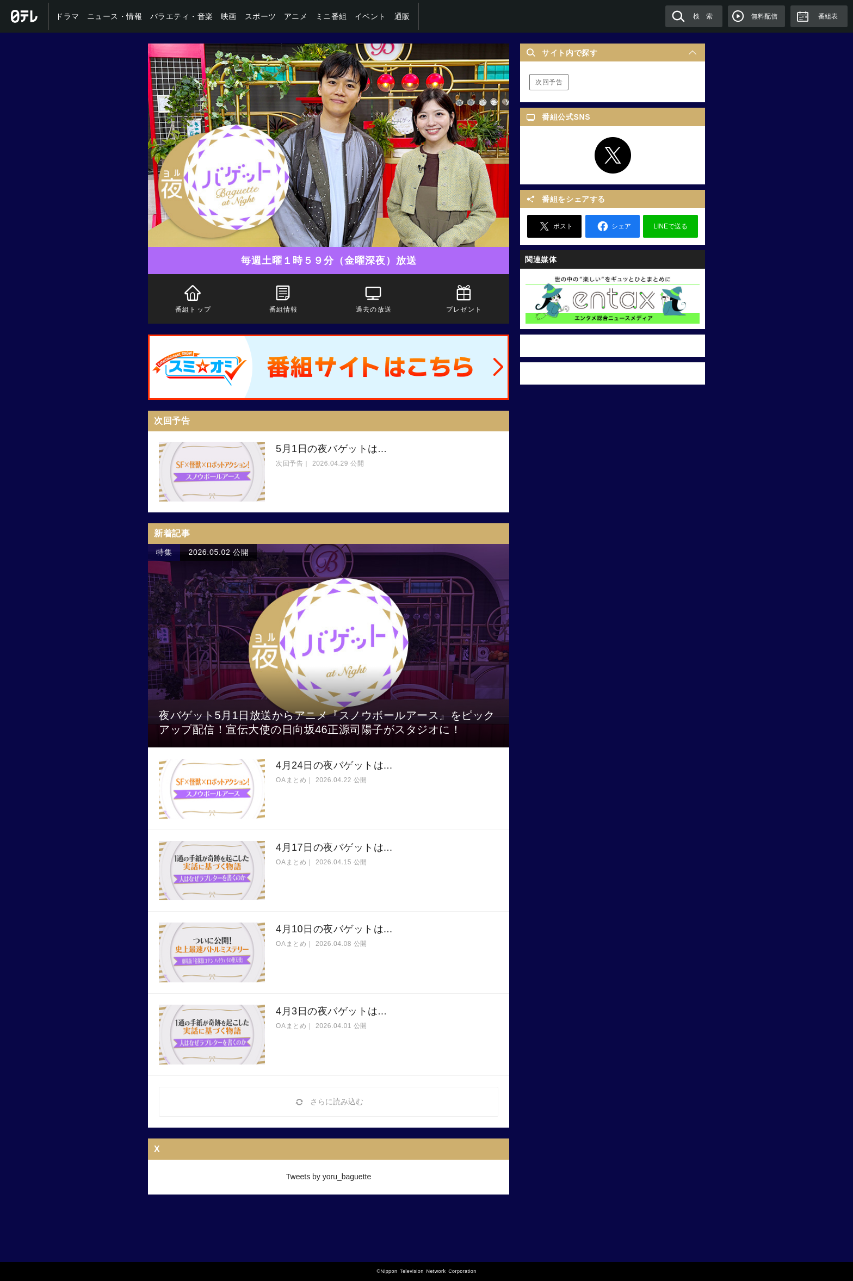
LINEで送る (670, 226)
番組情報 (283, 297)
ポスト (554, 226)
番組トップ (193, 297)
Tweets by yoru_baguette (328, 1176)
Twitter (612, 155)
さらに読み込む (328, 1101)
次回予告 (549, 82)
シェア (612, 226)
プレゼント (464, 297)
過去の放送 (374, 297)
